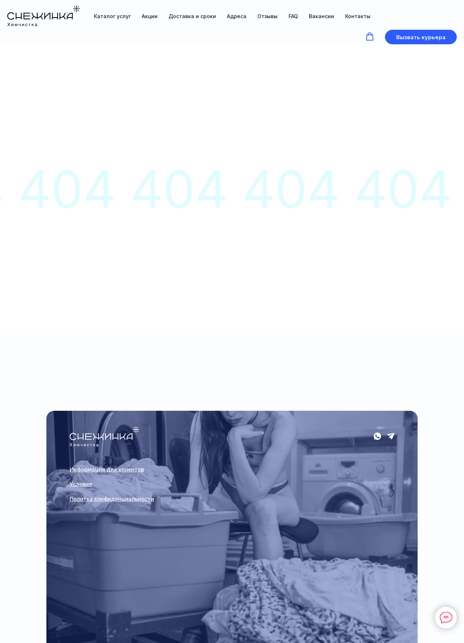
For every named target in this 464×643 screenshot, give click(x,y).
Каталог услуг (112, 16)
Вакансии (321, 16)
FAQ (293, 16)
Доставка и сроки (192, 16)
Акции (150, 16)
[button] (369, 36)
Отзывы (267, 16)
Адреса (236, 16)
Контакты (357, 16)
